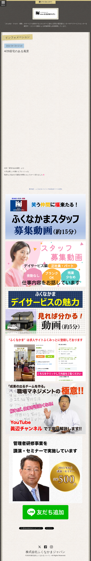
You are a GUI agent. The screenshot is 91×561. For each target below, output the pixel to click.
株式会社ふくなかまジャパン (45, 552)
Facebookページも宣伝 (55, 189)
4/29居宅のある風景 (16, 51)
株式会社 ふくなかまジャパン (38, 189)
